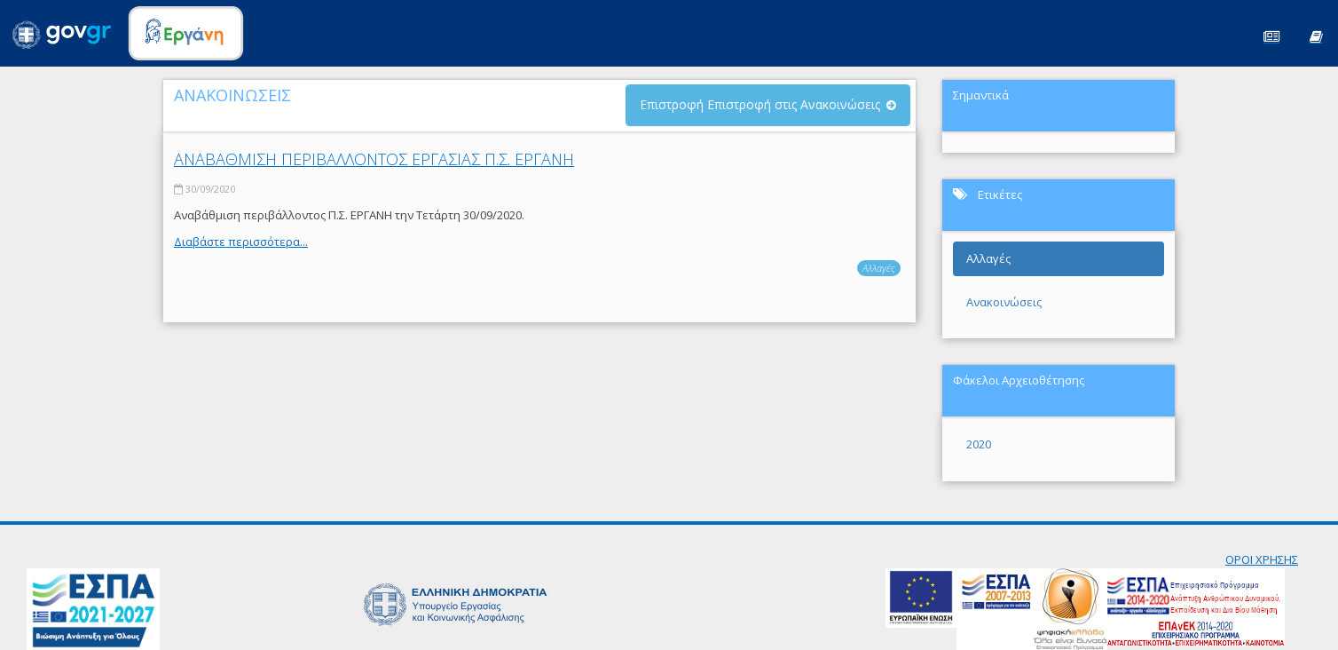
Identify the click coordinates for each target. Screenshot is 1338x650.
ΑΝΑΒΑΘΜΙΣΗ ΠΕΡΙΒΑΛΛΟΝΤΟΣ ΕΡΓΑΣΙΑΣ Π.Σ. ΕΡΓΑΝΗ (374, 159)
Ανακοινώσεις (1004, 302)
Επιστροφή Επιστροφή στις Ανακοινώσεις (760, 104)
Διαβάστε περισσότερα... (241, 242)
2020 (978, 444)
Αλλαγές (878, 267)
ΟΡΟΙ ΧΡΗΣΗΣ (1261, 559)
